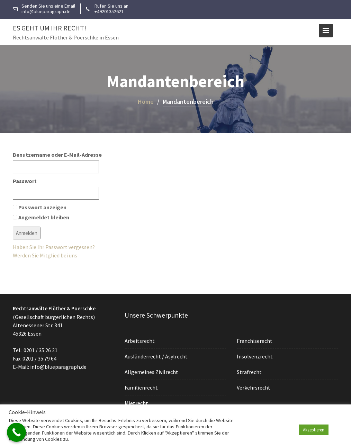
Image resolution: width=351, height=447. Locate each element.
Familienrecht (141, 387)
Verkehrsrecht (253, 387)
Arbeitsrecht (140, 341)
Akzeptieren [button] (313, 430)
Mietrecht (136, 402)
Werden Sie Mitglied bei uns (45, 255)
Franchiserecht (254, 340)
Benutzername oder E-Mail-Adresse (57, 154)
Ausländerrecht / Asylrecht (156, 356)
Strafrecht (249, 371)
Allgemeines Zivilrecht (151, 371)
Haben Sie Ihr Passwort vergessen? (54, 247)
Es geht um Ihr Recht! (49, 28)
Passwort (25, 180)
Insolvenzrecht (255, 356)
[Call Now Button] (16, 432)
